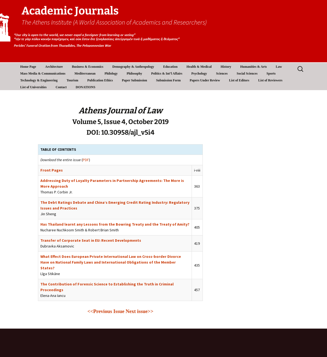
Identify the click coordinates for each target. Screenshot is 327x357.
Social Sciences (247, 73)
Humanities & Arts (253, 67)
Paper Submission (134, 80)
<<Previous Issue (105, 311)
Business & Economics (87, 67)
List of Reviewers (270, 80)
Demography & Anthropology (133, 67)
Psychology (199, 73)
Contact (61, 87)
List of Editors (239, 80)
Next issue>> (139, 311)
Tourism (72, 80)
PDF (86, 159)
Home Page (28, 67)
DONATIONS (85, 87)
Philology (111, 73)
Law (279, 67)
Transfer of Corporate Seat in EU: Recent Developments (90, 240)
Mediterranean (85, 73)
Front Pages (51, 170)
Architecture (54, 67)
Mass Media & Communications (43, 73)
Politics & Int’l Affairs (166, 73)
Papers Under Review (205, 80)
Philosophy (134, 73)
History (226, 67)
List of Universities (33, 87)
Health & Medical (199, 67)
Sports (270, 73)
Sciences (222, 73)
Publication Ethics (100, 80)
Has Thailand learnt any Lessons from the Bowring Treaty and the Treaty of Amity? (114, 224)
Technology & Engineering (39, 80)
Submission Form (168, 80)
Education (170, 67)
